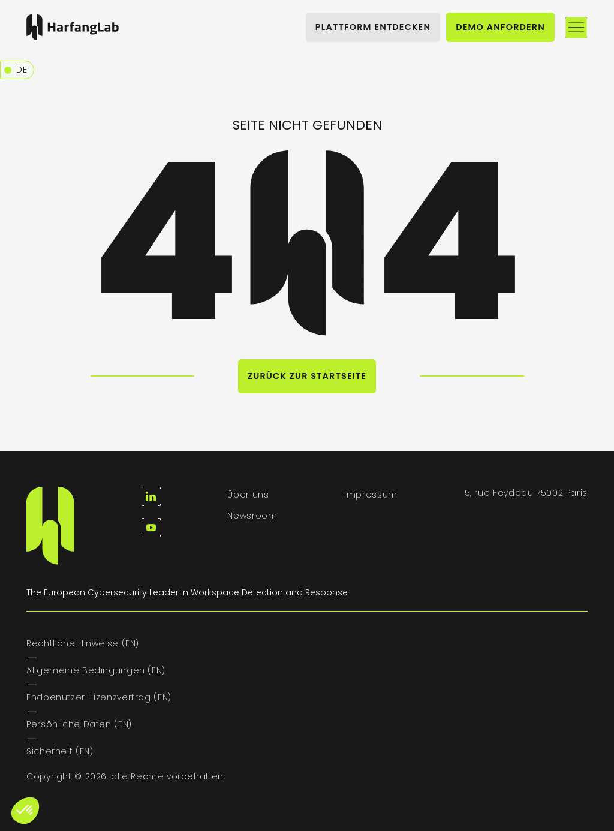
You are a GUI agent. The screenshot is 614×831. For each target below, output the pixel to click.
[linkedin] (151, 496)
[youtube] (151, 527)
